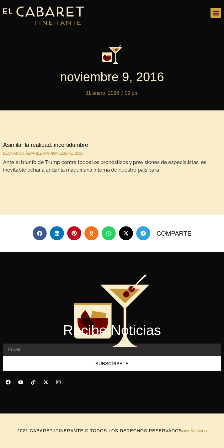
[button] (216, 13)
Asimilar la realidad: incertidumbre (45, 145)
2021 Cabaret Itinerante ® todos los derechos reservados (99, 430)
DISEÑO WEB (194, 431)
